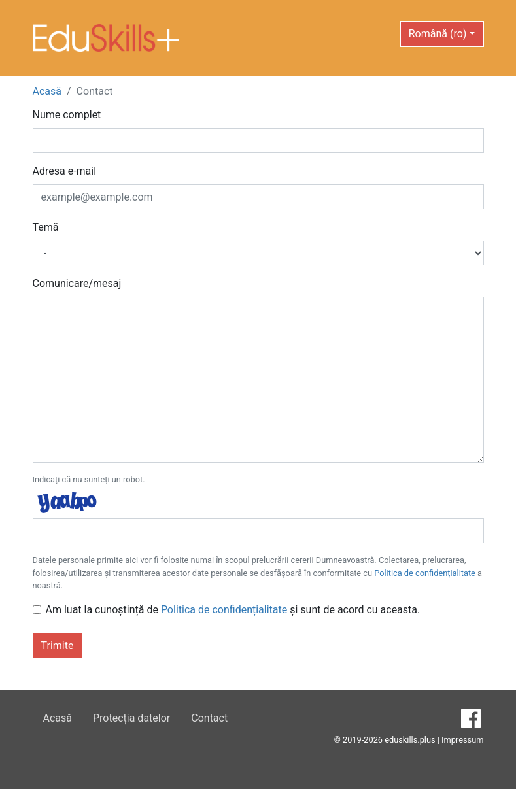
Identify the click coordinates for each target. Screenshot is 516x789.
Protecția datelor (131, 718)
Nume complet (67, 115)
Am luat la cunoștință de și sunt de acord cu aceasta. (233, 609)
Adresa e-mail (65, 171)
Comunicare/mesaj (77, 283)
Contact (209, 718)
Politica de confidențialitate (424, 573)
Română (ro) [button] (438, 33)
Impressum (462, 740)
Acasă (47, 91)
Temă (46, 227)
